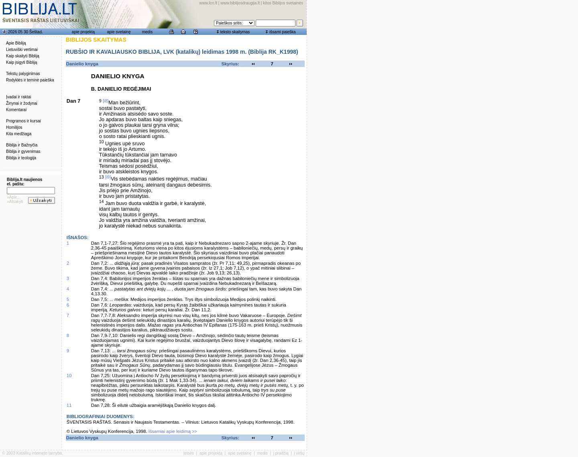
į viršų (299, 453)
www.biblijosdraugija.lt (240, 3)
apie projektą (83, 32)
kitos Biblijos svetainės (283, 3)
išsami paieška (282, 32)
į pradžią (281, 453)
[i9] (108, 177)
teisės (188, 453)
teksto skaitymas (235, 32)
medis (147, 32)
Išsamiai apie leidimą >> (173, 431)
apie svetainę (119, 32)
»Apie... (13, 197)
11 (69, 405)
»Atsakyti (15, 201)
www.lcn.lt (208, 3)
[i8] (105, 100)
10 (69, 375)
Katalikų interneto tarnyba (39, 453)
